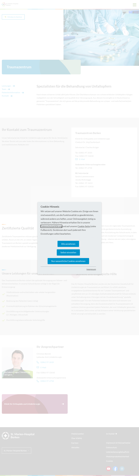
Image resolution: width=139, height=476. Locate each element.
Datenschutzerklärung (51, 226)
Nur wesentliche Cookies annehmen (68, 261)
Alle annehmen (68, 244)
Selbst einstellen (68, 252)
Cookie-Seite (84, 226)
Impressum (91, 269)
